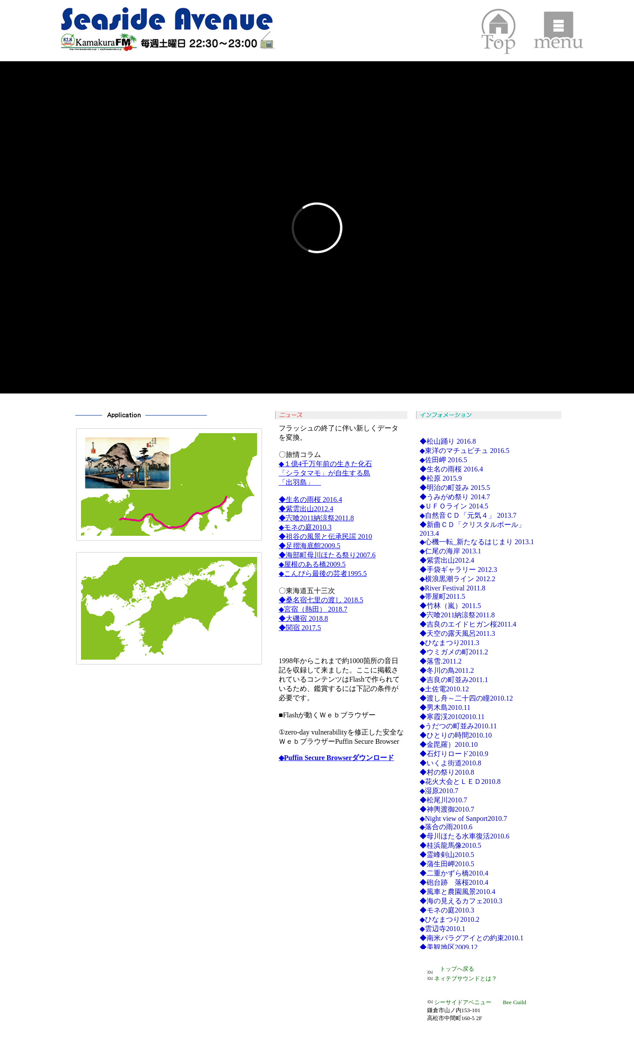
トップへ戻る (454, 968)
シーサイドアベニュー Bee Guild (476, 1002)
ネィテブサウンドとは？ (462, 978)
